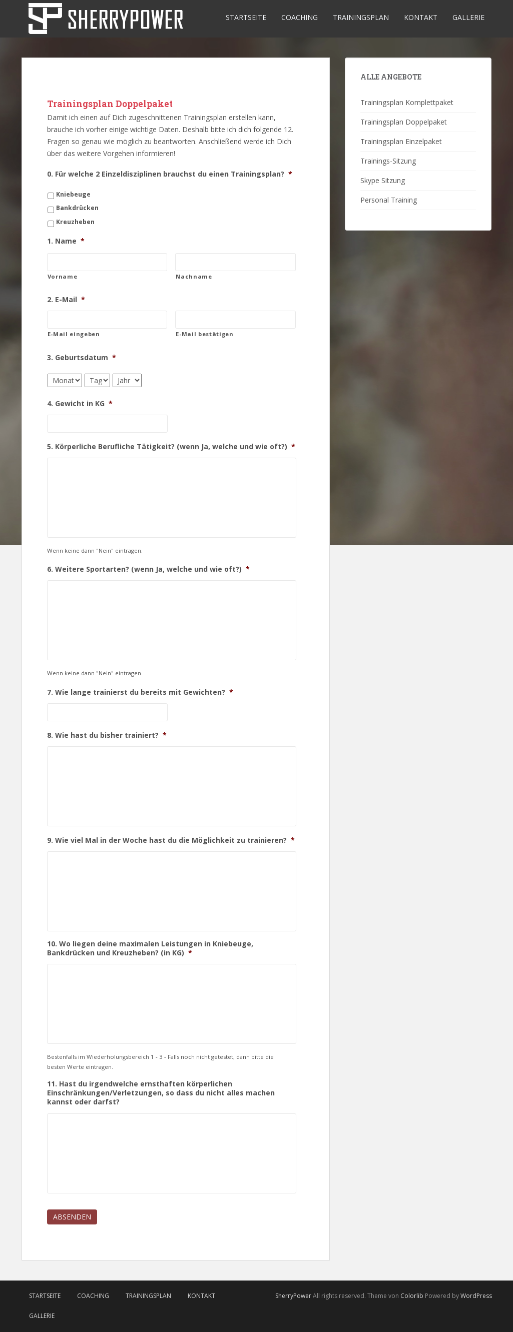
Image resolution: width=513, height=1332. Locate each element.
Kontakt (420, 17)
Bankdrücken (77, 208)
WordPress (476, 1295)
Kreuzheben (75, 222)
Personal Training (388, 200)
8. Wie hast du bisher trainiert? (107, 735)
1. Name (66, 241)
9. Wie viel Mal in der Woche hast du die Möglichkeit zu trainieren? (171, 840)
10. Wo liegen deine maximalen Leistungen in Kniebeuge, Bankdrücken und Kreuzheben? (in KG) (150, 948)
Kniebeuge (73, 194)
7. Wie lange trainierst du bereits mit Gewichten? (140, 692)
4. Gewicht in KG (80, 403)
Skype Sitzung (382, 180)
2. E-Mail (66, 299)
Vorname (63, 276)
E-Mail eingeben (74, 334)
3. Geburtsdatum (81, 357)
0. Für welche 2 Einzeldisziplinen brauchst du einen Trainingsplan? (169, 174)
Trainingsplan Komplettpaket (406, 102)
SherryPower (293, 1295)
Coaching (299, 17)
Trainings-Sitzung (388, 161)
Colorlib (411, 1295)
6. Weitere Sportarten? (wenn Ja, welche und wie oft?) (148, 569)
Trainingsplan (361, 17)
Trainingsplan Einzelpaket (401, 141)
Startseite (246, 17)
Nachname (194, 276)
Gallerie (468, 17)
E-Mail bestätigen (204, 334)
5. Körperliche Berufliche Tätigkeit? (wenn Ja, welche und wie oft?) (171, 446)
